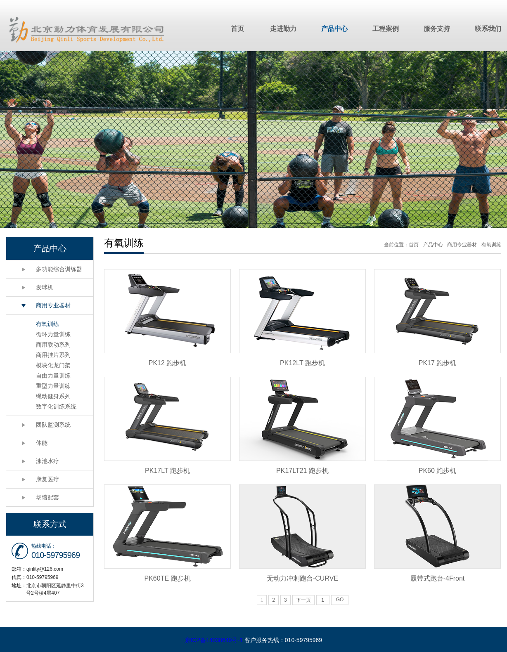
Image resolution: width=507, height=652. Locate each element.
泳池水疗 (47, 461)
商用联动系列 (53, 344)
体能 (41, 442)
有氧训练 (47, 324)
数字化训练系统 (56, 406)
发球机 (44, 287)
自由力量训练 (53, 375)
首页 (237, 28)
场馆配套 (47, 497)
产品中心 (334, 28)
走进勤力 (283, 28)
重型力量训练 (53, 386)
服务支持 (437, 28)
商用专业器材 (53, 305)
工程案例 (385, 28)
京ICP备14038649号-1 (214, 640)
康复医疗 (47, 479)
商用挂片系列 (53, 355)
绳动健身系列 (53, 396)
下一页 (303, 600)
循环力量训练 (53, 334)
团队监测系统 (53, 424)
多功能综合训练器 (59, 269)
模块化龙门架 (53, 365)
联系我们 (488, 28)
